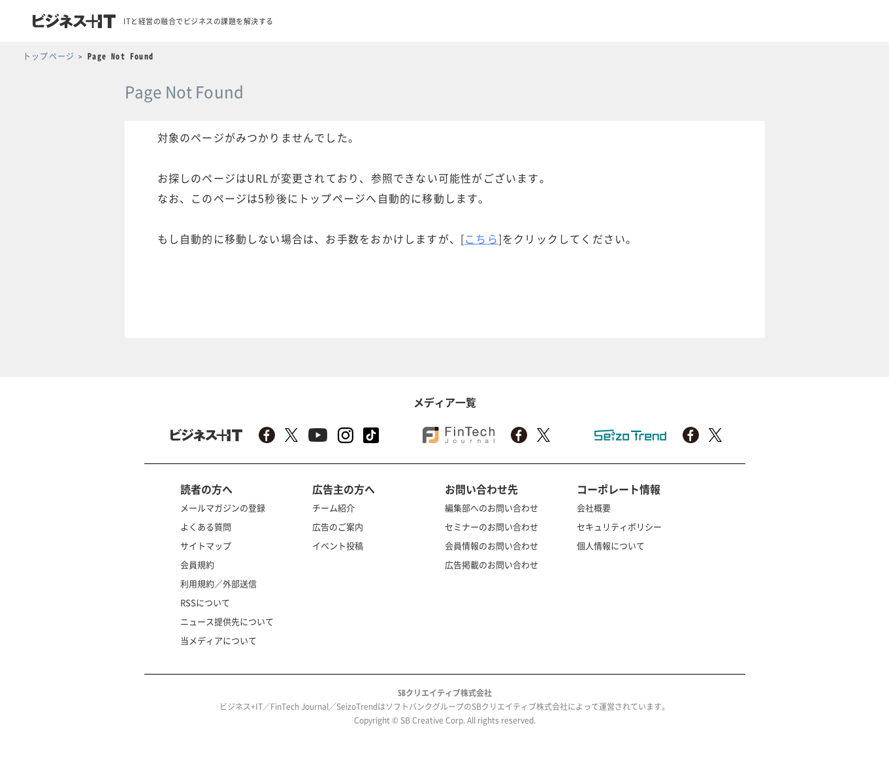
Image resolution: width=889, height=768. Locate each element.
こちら (481, 238)
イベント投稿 (337, 545)
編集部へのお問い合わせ (491, 507)
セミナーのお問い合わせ (491, 526)
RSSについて (205, 602)
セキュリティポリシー (619, 526)
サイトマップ (205, 545)
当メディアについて (218, 640)
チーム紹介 (333, 507)
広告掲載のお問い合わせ (491, 564)
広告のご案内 (337, 526)
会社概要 (594, 507)
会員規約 (197, 564)
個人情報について (611, 545)
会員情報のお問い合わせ (491, 545)
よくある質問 (205, 526)
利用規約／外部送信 (218, 583)
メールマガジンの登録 (222, 507)
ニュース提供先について (227, 621)
